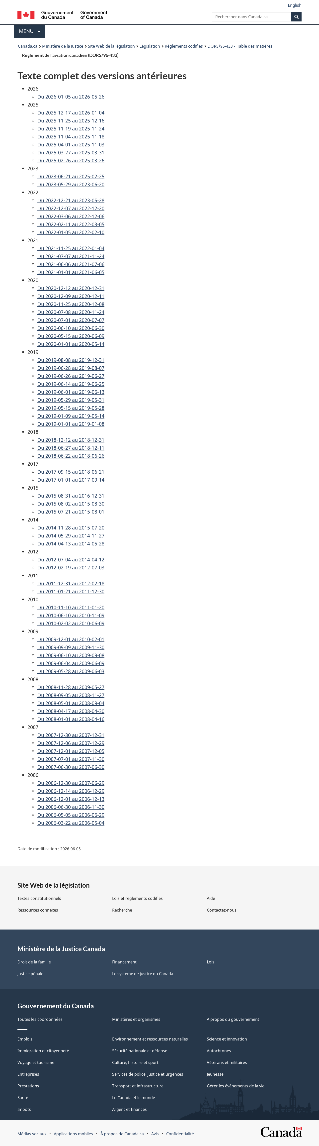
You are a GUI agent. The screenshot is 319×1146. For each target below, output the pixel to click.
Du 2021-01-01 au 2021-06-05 (70, 272)
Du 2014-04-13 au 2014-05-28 (70, 543)
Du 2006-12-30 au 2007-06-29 (70, 783)
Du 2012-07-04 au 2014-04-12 (70, 559)
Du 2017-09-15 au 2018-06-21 (70, 471)
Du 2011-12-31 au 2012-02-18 (70, 583)
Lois (210, 962)
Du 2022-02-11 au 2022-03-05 (70, 224)
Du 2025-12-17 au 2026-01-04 (70, 112)
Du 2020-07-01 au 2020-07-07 (70, 320)
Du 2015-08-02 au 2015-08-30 (70, 503)
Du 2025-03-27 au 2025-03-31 (70, 152)
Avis (155, 1134)
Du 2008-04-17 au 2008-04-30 (70, 711)
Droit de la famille (34, 962)
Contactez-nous (222, 910)
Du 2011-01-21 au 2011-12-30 (70, 591)
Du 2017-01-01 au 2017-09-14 (70, 479)
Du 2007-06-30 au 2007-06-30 (70, 767)
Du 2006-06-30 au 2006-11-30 (70, 807)
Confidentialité (180, 1134)
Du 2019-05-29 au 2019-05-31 (70, 400)
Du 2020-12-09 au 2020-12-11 (70, 296)
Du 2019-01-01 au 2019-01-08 (70, 423)
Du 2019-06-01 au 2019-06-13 (70, 392)
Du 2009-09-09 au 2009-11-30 (70, 647)
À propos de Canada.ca (122, 1134)
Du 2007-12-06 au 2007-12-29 (70, 743)
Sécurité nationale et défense (139, 1050)
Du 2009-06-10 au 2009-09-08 (70, 655)
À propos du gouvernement (233, 1019)
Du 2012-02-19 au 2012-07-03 (70, 567)
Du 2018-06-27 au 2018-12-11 (70, 447)
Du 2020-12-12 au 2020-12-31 (70, 288)
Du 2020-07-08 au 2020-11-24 (70, 312)
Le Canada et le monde (133, 1097)
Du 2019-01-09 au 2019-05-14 (70, 416)
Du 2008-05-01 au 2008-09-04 (70, 703)
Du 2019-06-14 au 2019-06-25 (70, 384)
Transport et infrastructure (137, 1086)
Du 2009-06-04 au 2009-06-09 (70, 663)
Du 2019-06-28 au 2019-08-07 (70, 368)
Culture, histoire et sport (135, 1062)
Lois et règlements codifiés (137, 898)
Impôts (24, 1109)
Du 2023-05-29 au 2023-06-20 (70, 184)
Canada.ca (27, 46)
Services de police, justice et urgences (147, 1074)
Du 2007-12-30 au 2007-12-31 (70, 735)
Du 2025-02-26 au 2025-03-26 (70, 160)
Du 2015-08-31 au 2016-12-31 (70, 495)
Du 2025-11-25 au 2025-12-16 (70, 120)
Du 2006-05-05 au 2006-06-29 (70, 815)
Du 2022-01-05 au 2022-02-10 (70, 232)
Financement (124, 962)
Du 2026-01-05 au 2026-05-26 (70, 96)
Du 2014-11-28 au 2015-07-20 (70, 527)
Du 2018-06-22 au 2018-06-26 (70, 455)
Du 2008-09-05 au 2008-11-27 (70, 695)
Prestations (28, 1086)
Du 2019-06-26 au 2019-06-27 (70, 376)
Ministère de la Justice (62, 46)
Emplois (24, 1039)
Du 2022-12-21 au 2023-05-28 (70, 200)
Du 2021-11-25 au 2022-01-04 (70, 248)
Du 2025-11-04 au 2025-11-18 (70, 136)
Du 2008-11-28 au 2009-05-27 (70, 687)
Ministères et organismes (136, 1019)
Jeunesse (215, 1074)
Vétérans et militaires (227, 1062)
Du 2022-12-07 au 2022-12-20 (70, 208)
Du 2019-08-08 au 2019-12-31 (70, 360)
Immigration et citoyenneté (43, 1050)
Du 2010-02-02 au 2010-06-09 (70, 623)
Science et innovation (227, 1039)
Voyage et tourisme (35, 1062)
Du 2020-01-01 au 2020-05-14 (70, 344)
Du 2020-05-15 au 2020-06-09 (70, 336)
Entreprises (28, 1074)
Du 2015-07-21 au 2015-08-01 (70, 511)
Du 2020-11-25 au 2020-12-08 (70, 304)
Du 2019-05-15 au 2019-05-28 (70, 408)
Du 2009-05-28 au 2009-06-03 (70, 671)
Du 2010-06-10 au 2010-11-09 (70, 615)
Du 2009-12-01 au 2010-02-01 (70, 639)
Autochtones (219, 1050)
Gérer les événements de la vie (235, 1086)
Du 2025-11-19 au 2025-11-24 (70, 128)
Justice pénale (30, 973)
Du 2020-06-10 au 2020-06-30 (70, 328)
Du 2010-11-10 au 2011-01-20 (70, 607)
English (295, 5)
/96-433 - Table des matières (240, 46)
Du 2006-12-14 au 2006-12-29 (70, 791)
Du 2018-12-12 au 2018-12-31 (70, 439)
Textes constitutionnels (39, 898)
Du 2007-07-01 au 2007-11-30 (70, 759)
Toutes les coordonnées (40, 1019)
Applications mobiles (73, 1134)
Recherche (122, 910)
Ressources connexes (37, 910)
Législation (150, 46)
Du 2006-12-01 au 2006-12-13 (70, 799)
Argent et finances (129, 1109)
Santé (22, 1097)
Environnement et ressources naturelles (150, 1039)
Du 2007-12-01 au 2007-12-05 (70, 751)
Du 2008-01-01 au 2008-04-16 (70, 719)
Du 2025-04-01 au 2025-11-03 (70, 144)
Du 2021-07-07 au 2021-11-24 (70, 256)
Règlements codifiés (184, 46)
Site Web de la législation (111, 46)
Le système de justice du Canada (142, 973)
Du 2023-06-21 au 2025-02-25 (70, 176)
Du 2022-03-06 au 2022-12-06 (70, 216)
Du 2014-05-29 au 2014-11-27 (70, 535)
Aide (211, 898)
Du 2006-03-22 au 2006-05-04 (70, 823)
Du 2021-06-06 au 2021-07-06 (70, 264)
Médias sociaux (31, 1134)
